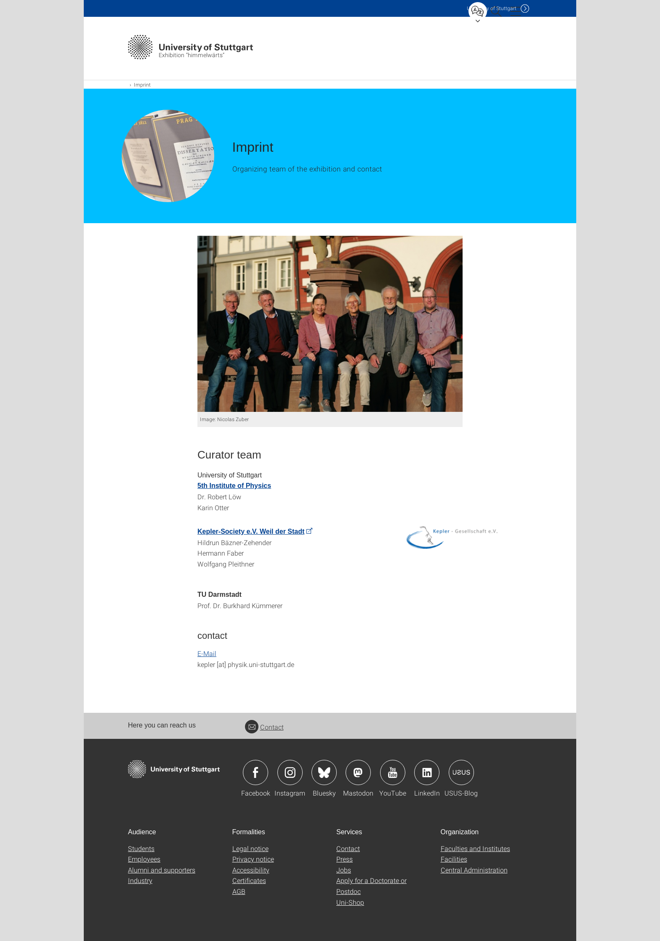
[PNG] (452, 537)
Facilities (454, 858)
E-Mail (206, 653)
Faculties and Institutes (475, 848)
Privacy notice (253, 858)
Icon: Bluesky (324, 772)
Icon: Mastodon (358, 772)
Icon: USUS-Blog (461, 772)
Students (141, 848)
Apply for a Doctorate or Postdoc (371, 886)
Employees (144, 858)
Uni (491, 8)
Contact (264, 726)
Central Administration (474, 869)
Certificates (249, 880)
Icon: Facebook (255, 772)
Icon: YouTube (392, 772)
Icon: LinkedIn (426, 772)
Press (344, 858)
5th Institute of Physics (234, 485)
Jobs (343, 869)
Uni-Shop (350, 902)
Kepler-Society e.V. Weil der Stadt (250, 531)
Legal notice (250, 848)
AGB (238, 891)
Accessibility (250, 869)
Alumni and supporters (161, 869)
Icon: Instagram (290, 772)
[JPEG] (330, 324)
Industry (140, 880)
